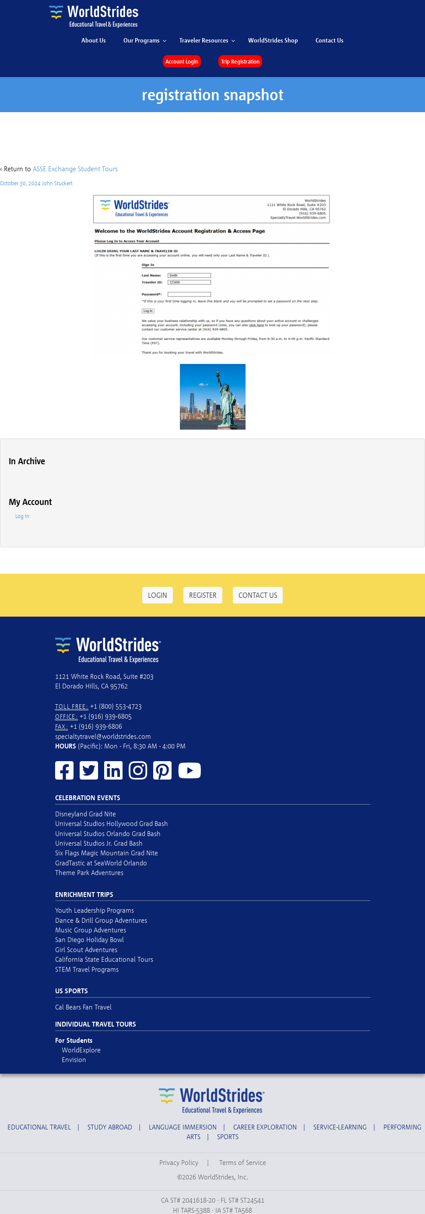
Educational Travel (39, 1126)
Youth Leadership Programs (94, 910)
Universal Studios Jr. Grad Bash (99, 843)
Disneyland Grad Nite (85, 813)
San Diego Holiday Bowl (89, 939)
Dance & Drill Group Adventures (101, 920)
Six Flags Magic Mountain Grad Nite (106, 852)
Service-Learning (340, 1126)
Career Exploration (265, 1126)
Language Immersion (183, 1126)
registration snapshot (213, 94)
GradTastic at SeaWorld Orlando (101, 862)
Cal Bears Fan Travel (83, 1006)
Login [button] (157, 595)
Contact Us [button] (258, 595)
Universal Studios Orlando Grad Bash (108, 833)
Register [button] (203, 595)
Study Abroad (110, 1126)
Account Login (181, 61)
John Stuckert (57, 183)
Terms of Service (242, 1162)
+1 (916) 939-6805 (106, 716)
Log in (22, 515)
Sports (228, 1136)
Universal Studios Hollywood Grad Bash (111, 823)
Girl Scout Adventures (86, 949)
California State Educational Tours (104, 959)
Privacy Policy (178, 1162)
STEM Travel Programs (87, 969)
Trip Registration (240, 61)
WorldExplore (81, 1049)
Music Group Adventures (90, 929)
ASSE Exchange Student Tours (75, 168)
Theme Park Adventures (89, 872)
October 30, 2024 (20, 183)
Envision (74, 1059)
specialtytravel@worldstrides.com (103, 736)
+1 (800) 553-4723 (116, 706)
